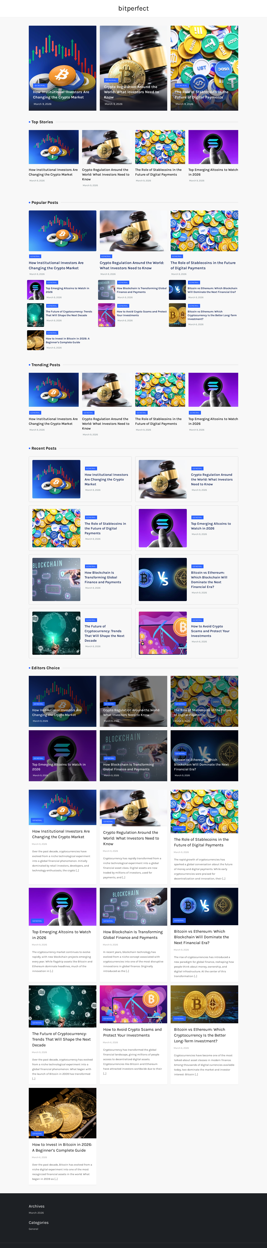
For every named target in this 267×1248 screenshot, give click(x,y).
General (40, 85)
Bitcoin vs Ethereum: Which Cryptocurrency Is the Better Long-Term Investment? (212, 315)
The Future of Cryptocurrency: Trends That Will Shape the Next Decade (61, 1039)
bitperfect (133, 8)
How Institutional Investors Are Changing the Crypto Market (106, 479)
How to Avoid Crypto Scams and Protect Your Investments (210, 631)
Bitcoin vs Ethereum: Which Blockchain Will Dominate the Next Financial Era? (201, 764)
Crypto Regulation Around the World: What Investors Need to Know (131, 92)
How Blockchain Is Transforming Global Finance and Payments (103, 577)
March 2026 (36, 1212)
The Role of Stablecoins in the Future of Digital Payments (105, 528)
